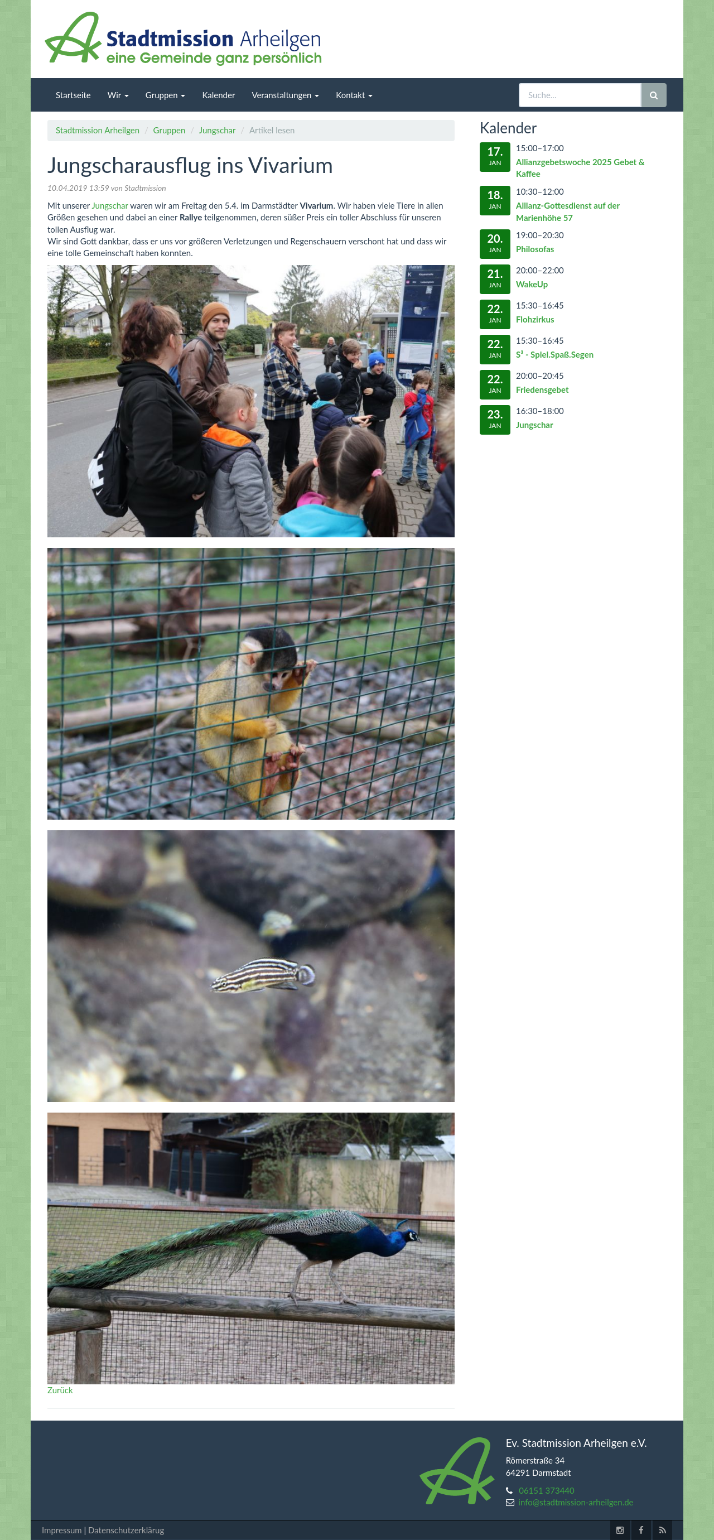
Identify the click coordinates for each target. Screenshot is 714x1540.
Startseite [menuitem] (73, 95)
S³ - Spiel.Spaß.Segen (555, 354)
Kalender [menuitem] (218, 95)
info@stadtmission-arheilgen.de (575, 1502)
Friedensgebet (542, 389)
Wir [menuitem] (118, 95)
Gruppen (169, 130)
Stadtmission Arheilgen (97, 130)
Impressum (62, 1530)
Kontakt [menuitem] (354, 95)
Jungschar (217, 130)
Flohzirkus (535, 319)
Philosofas (535, 249)
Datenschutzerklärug (126, 1530)
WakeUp (532, 284)
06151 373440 (547, 1490)
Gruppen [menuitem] (166, 95)
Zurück (60, 1390)
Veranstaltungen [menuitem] (285, 95)
